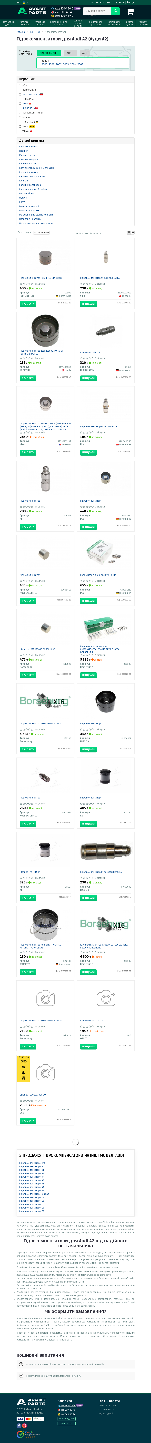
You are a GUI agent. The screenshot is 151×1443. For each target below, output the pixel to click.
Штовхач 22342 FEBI (90, 352)
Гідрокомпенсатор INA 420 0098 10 (99, 426)
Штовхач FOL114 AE (30, 872)
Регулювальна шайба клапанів (36, 214)
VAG (27, 126)
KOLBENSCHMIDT (31, 112)
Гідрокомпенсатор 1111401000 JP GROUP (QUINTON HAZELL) (41, 352)
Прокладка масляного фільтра (36, 223)
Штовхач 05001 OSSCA (91, 1020)
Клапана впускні (28, 155)
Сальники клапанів (29, 163)
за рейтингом (41, 232)
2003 (65, 64)
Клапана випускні (29, 159)
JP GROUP (30, 108)
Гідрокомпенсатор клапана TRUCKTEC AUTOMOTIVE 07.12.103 (40, 946)
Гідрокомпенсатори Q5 (31, 1200)
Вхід (130, 2)
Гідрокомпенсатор (30, 500)
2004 (72, 64)
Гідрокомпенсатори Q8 (31, 1207)
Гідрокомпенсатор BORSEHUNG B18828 (41, 1020)
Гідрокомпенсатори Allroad (34, 1194)
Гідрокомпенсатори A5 (31, 1180)
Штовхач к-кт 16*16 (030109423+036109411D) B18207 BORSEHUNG (104, 946)
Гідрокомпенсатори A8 (31, 1190)
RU (18, 2)
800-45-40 (62, 8)
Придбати (28, 303)
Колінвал (24, 180)
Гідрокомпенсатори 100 (32, 1163)
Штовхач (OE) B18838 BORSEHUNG (37, 649)
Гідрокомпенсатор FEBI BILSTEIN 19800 (41, 278)
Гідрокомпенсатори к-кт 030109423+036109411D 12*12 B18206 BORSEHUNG (100, 649)
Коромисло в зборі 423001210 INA (98, 575)
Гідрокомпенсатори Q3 (31, 1197)
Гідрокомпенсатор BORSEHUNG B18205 (40, 723)
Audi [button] (68, 53)
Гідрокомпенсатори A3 (31, 1173)
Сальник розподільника (32, 176)
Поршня (23, 151)
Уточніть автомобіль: (26, 52)
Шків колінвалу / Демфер (33, 189)
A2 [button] (81, 53)
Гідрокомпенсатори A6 (31, 1183)
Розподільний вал (29, 172)
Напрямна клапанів (30, 219)
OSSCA (25, 117)
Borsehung (27, 89)
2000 (44, 64)
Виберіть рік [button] (48, 53)
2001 (51, 64)
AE (23, 85)
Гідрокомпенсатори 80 (31, 1166)
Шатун (22, 202)
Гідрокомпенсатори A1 (31, 1170)
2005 (79, 64)
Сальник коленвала (30, 185)
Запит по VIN (66, 1423)
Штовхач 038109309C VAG (33, 1094)
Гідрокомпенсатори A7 (31, 1187)
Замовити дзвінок (67, 1419)
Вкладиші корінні (29, 206)
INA (26, 103)
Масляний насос (28, 193)
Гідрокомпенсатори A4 (31, 1176)
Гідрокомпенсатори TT (31, 1211)
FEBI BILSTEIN (32, 94)
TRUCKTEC (29, 122)
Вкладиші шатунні (29, 210)
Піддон (23, 197)
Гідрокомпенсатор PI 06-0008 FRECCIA (101, 872)
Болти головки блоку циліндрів (36, 168)
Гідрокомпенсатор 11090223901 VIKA (100, 278)
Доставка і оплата (100, 2)
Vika (25, 131)
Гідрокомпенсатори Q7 (31, 1204)
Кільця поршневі (28, 146)
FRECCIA (26, 99)
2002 (58, 64)
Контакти (118, 2)
